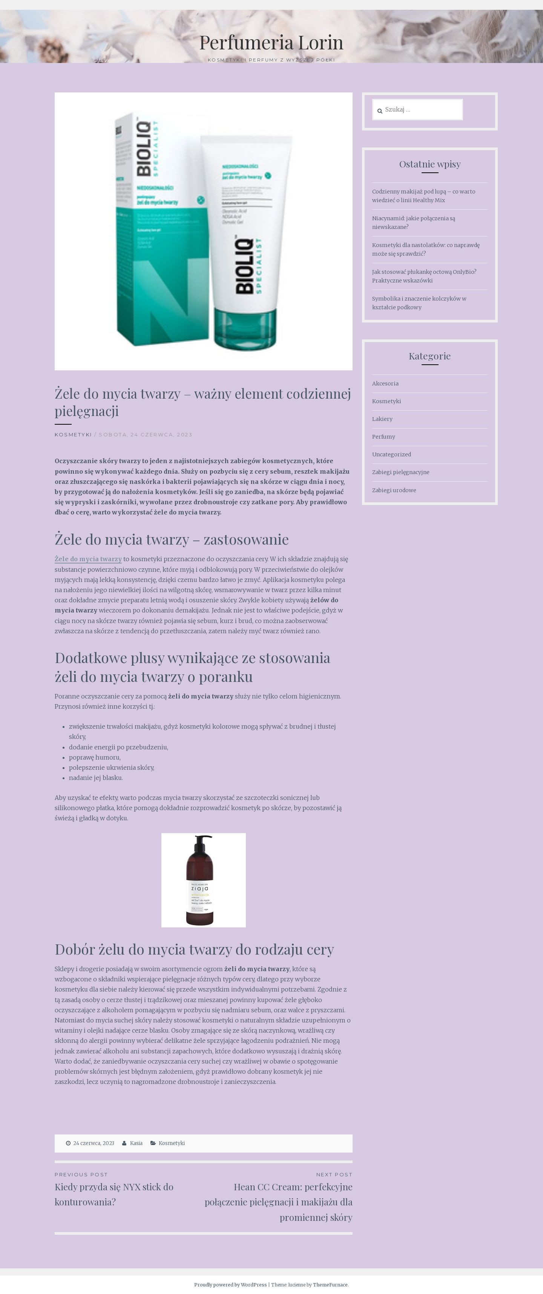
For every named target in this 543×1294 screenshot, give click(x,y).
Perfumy (383, 436)
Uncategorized (391, 454)
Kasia (136, 1143)
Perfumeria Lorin (271, 41)
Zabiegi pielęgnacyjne (400, 472)
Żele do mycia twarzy (88, 559)
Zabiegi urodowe (394, 490)
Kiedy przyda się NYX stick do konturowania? (129, 1189)
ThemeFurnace (330, 1285)
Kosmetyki (73, 434)
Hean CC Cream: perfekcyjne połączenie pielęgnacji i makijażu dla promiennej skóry (278, 1196)
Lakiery (382, 419)
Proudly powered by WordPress (230, 1285)
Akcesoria (385, 383)
